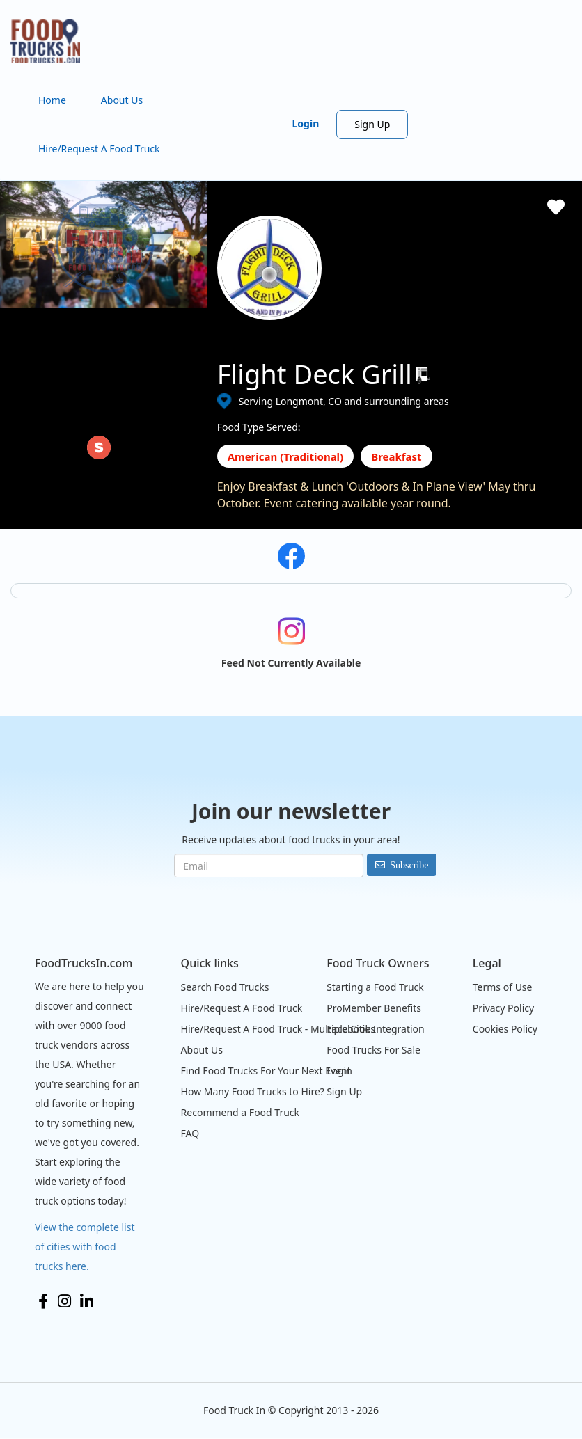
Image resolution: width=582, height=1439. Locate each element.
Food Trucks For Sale (373, 1049)
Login (306, 123)
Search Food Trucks (225, 987)
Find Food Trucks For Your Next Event (266, 1070)
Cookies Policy (505, 1028)
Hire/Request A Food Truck (99, 148)
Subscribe (409, 865)
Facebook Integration (376, 1028)
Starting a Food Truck (375, 987)
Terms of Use (503, 987)
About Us (122, 99)
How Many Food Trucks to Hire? (252, 1091)
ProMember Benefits (374, 1008)
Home (52, 99)
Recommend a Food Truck (240, 1112)
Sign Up (372, 124)
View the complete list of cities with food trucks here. (85, 1247)
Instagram (64, 1301)
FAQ (190, 1133)
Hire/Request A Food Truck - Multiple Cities (278, 1028)
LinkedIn (86, 1301)
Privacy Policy (503, 1008)
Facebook (43, 1301)
